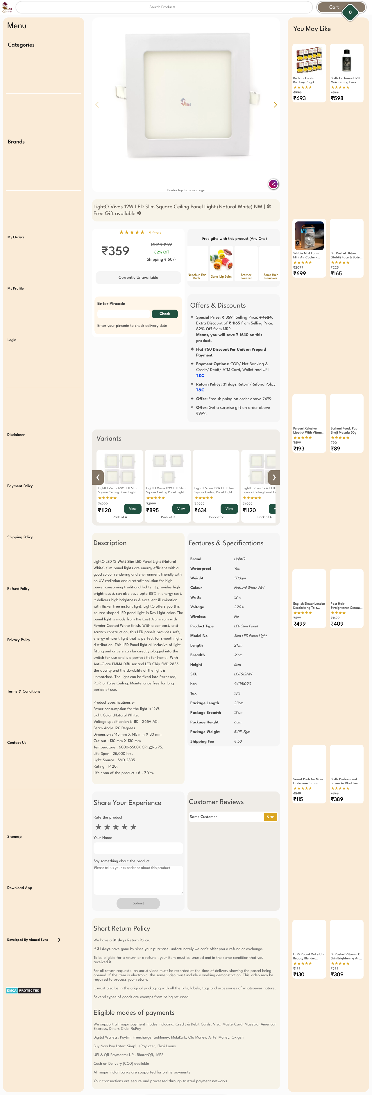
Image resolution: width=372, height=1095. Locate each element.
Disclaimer (16, 435)
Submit (138, 903)
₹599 (335, 92)
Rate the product (108, 817)
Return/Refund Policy (236, 387)
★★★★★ (107, 498)
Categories (21, 45)
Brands (16, 142)
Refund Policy (18, 589)
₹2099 (298, 267)
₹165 (336, 273)
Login (12, 340)
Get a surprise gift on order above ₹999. (233, 411)
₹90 (334, 443)
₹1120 (104, 510)
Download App (19, 888)
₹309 (337, 974)
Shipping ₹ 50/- (161, 260)
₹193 (298, 449)
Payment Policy (20, 486)
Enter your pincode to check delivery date (132, 326)
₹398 (335, 793)
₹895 (152, 510)
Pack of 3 (168, 517)
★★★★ (338, 613)
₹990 (297, 92)
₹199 (297, 968)
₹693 (299, 98)
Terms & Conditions (23, 691)
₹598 (337, 98)
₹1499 (335, 618)
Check (165, 314)
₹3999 (151, 504)
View (133, 509)
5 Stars (155, 233)
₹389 (337, 799)
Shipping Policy (20, 537)
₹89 (335, 449)
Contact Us (16, 743)
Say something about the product (122, 861)
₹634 (200, 510)
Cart (334, 7)
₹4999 (103, 504)
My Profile (16, 288)
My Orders (16, 237)
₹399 (335, 968)
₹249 (297, 793)
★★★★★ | (140, 232)
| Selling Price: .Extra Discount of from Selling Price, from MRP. (234, 329)
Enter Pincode (111, 304)
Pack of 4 (120, 517)
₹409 (337, 624)
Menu (16, 26)
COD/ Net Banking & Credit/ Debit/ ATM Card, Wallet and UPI (232, 370)
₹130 (299, 974)
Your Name (103, 838)
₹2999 (199, 504)
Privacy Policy (18, 640)
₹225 (335, 267)
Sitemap (14, 837)
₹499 (299, 624)
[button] (275, 105)
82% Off (161, 252)
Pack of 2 (216, 517)
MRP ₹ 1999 (161, 244)
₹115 (298, 799)
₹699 (299, 273)
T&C (200, 376)
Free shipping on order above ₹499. (234, 399)
